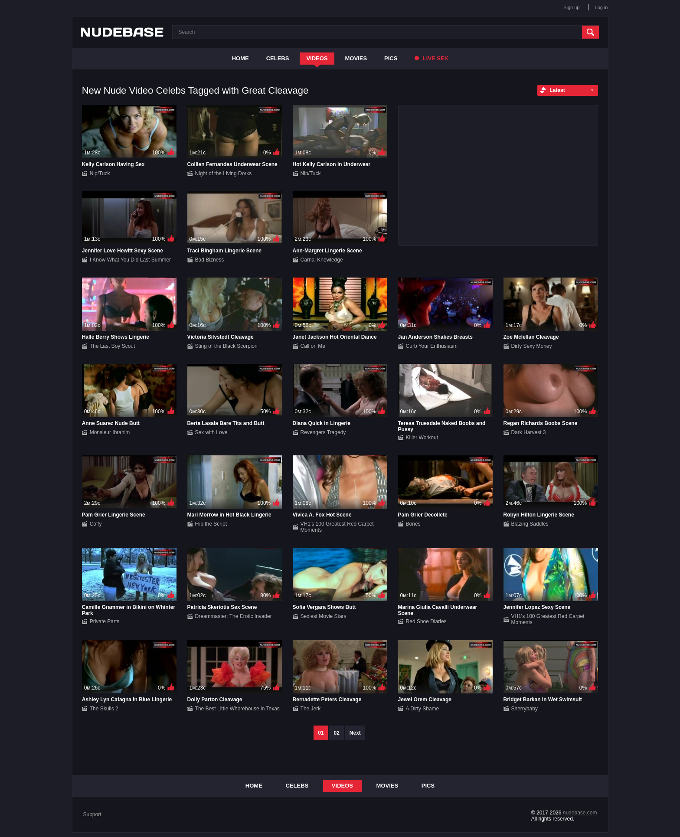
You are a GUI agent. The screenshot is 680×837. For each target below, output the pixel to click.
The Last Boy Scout (112, 346)
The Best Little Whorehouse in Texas (237, 709)
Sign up (571, 7)
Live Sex (431, 58)
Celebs (277, 58)
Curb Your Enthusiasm (432, 346)
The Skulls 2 (104, 709)
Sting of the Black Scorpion (226, 346)
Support (92, 814)
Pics (390, 58)
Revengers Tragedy (323, 432)
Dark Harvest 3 (528, 432)
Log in (601, 7)
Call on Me (313, 346)
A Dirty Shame (422, 709)
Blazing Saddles (530, 524)
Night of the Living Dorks (223, 173)
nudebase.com (580, 813)
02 (336, 733)
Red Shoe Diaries (426, 621)
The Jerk (311, 709)
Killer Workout (422, 438)
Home (240, 58)
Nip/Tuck (100, 173)
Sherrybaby (524, 709)
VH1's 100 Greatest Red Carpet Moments (337, 527)
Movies (356, 58)
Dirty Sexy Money (531, 346)
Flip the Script (211, 524)
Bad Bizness (209, 260)
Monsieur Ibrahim (110, 432)
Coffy (96, 524)
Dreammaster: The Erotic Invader (233, 616)
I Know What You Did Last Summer (130, 260)
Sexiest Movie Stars (324, 616)
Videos (316, 58)
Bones (413, 524)
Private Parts (105, 621)
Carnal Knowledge (322, 260)
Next (355, 733)
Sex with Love (211, 432)
